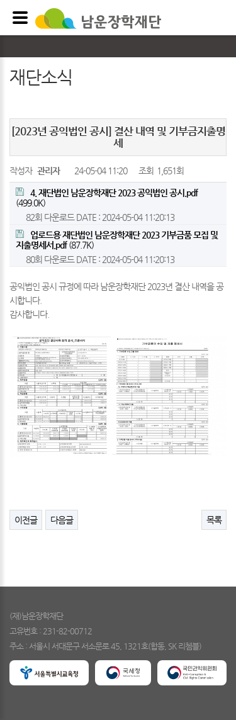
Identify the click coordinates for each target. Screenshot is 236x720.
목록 (214, 520)
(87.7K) (117, 240)
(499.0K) (107, 198)
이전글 (25, 520)
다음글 (61, 520)
